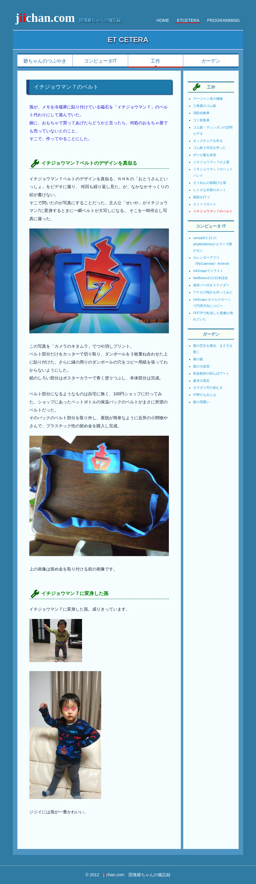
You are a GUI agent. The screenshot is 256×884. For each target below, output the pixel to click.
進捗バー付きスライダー (211, 285)
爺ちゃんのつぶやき (44, 60)
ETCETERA (188, 20)
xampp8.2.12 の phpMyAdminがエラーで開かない (212, 244)
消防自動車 (201, 113)
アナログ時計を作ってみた (213, 292)
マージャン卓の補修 (208, 98)
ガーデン (210, 60)
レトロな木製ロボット (209, 190)
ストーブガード (204, 204)
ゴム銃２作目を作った (209, 147)
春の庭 (198, 359)
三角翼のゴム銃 (204, 106)
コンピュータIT (100, 60)
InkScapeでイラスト (208, 271)
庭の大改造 (201, 366)
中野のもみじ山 (204, 394)
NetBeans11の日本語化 (210, 278)
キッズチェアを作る (208, 141)
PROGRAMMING (223, 20)
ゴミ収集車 (201, 120)
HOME (163, 20)
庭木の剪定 (201, 380)
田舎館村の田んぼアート (211, 373)
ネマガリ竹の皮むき (208, 387)
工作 (155, 60)
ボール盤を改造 (204, 155)
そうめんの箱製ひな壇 (209, 182)
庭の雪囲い (201, 402)
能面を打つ (201, 197)
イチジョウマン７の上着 (211, 162)
